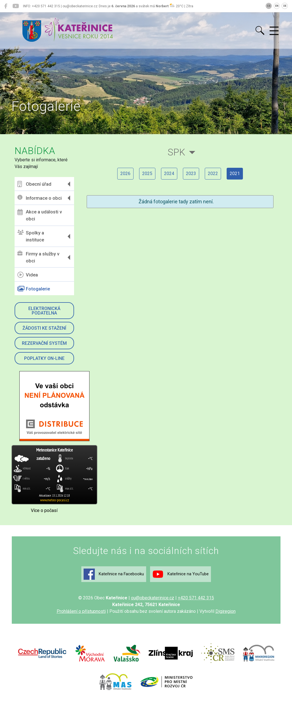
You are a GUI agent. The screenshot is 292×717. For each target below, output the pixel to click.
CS (268, 5)
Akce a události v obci (39, 215)
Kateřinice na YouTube (180, 574)
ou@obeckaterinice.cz (152, 597)
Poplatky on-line (44, 358)
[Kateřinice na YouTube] (15, 6)
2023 (191, 173)
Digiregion (225, 611)
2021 (235, 173)
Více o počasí (44, 510)
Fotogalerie (33, 289)
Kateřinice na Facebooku (114, 574)
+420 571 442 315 (196, 597)
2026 (125, 173)
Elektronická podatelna (44, 311)
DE (284, 5)
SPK (176, 152)
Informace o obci (39, 198)
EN (277, 5)
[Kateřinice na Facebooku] (5, 6)
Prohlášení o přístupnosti (81, 611)
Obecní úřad (34, 184)
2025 (147, 173)
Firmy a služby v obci (38, 257)
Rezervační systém (44, 343)
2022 (213, 173)
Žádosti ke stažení (44, 328)
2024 (169, 173)
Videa (27, 275)
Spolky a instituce (30, 236)
